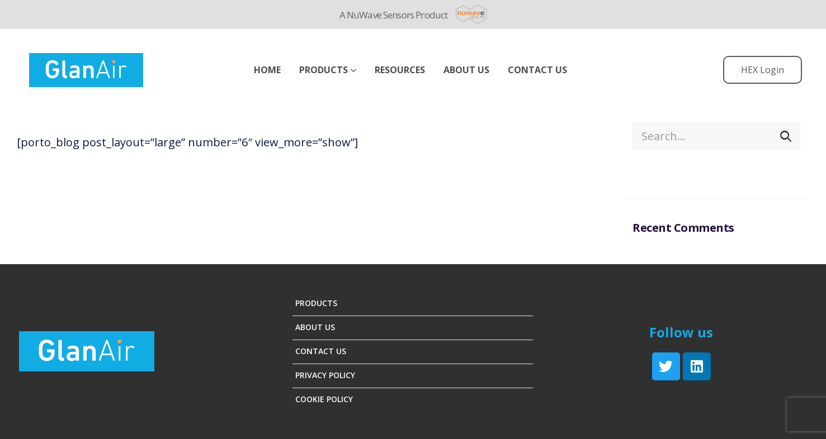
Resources (400, 70)
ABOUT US (466, 70)
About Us (315, 327)
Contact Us (537, 70)
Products (323, 70)
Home (267, 70)
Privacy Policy (325, 375)
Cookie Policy (324, 399)
